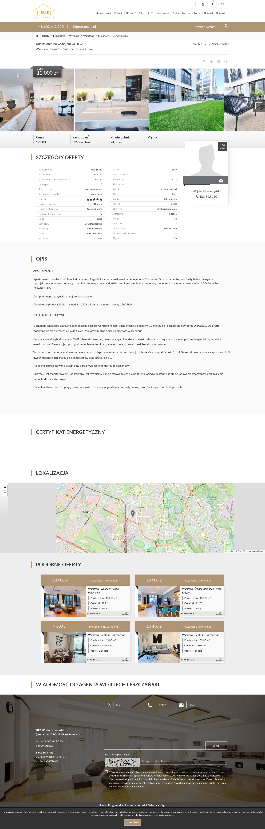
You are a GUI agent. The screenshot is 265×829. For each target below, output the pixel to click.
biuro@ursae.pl (84, 26)
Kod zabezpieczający (117, 754)
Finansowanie (162, 12)
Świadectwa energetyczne (187, 12)
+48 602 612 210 (50, 26)
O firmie (118, 12)
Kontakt (220, 12)
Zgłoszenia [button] (145, 12)
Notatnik (208, 12)
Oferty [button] (130, 12)
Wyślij (216, 745)
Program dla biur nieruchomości (128, 805)
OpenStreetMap (245, 551)
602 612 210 (206, 196)
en (222, 4)
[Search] (211, 26)
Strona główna (104, 12)
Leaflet (229, 551)
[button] (133, 514)
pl (213, 4)
